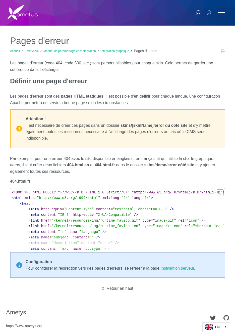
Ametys (24, 318)
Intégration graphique (115, 51)
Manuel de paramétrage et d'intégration (69, 51)
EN (212, 327)
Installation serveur (177, 268)
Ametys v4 (32, 51)
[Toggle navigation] (221, 13)
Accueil (15, 51)
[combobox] (216, 327)
